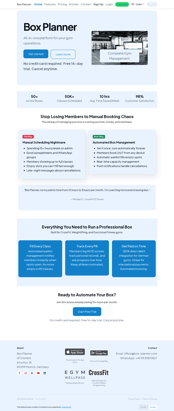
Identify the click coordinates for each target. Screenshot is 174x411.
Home (38, 4)
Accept (153, 407)
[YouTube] (38, 373)
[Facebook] (19, 373)
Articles (74, 4)
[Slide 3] (124, 61)
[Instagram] (25, 373)
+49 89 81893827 (146, 358)
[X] (31, 373)
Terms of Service (150, 399)
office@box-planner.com (140, 353)
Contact (86, 4)
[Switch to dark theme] (152, 4)
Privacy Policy (134, 399)
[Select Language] (138, 4)
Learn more (63, 54)
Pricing (62, 4)
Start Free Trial (87, 311)
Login (109, 4)
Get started (35, 54)
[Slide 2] (120, 61)
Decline (144, 407)
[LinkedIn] (44, 373)
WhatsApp (122, 4)
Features (50, 4)
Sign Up (98, 4)
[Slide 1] (115, 61)
